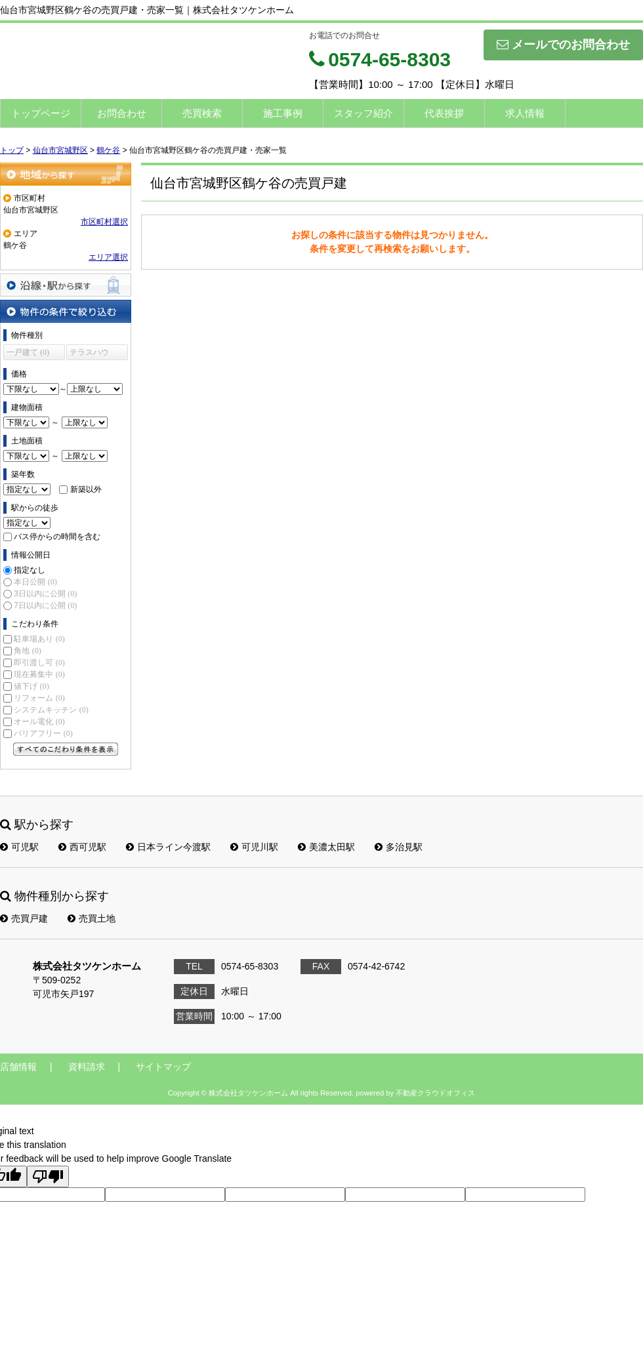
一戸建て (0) (28, 352)
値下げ (31, 686)
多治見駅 (399, 847)
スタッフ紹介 (363, 113)
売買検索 (202, 113)
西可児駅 (82, 847)
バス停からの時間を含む (57, 536)
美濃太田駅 (326, 847)
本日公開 (35, 581)
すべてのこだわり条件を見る (65, 749)
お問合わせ (121, 113)
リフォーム (39, 698)
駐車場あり (39, 639)
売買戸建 (24, 918)
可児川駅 (254, 847)
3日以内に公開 (45, 593)
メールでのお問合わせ (563, 44)
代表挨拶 (444, 113)
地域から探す (65, 174)
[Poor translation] (48, 1176)
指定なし (29, 570)
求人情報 (525, 113)
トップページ (40, 113)
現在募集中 (39, 674)
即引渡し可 (39, 662)
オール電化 (39, 721)
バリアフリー (43, 733)
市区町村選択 (104, 221)
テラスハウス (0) (89, 354)
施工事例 (282, 113)
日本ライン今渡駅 (168, 847)
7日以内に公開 (45, 605)
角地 (27, 650)
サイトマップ (163, 1066)
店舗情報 (18, 1066)
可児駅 (19, 847)
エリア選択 (108, 257)
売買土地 (91, 918)
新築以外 (86, 489)
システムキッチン (51, 709)
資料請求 (86, 1066)
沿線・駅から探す (65, 285)
